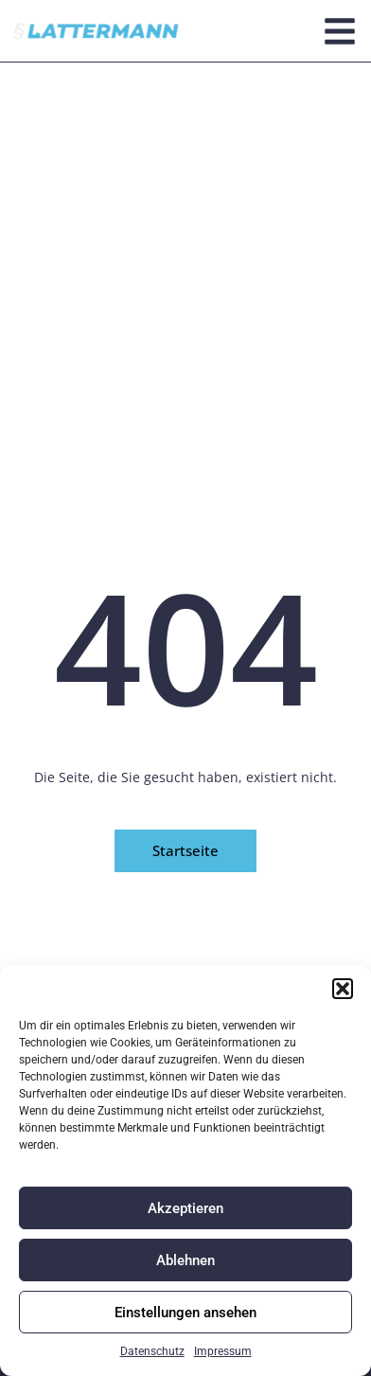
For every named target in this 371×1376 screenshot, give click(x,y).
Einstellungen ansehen (185, 1312)
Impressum (223, 1351)
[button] (342, 988)
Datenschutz (152, 1351)
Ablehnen (185, 1260)
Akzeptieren (185, 1208)
